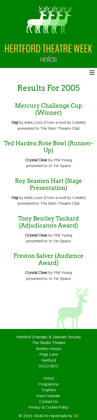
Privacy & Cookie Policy (48, 407)
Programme (49, 384)
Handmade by (63, 416)
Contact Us (48, 402)
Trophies (48, 390)
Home (48, 378)
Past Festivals (48, 396)
